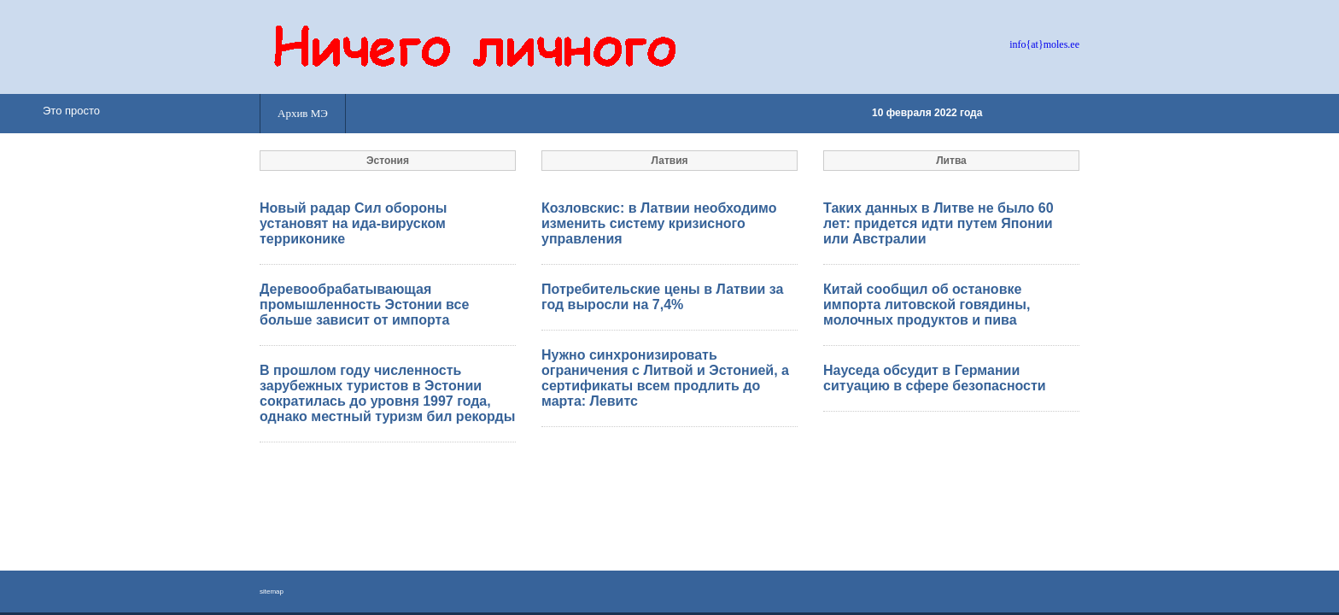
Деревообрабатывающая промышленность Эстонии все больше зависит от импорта (364, 304)
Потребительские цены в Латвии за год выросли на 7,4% (662, 297)
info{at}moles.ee (1044, 44)
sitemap (272, 591)
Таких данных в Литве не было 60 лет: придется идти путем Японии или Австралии (938, 223)
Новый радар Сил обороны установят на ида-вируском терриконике (353, 223)
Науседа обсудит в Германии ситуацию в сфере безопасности (934, 378)
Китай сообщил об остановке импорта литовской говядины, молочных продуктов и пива (926, 304)
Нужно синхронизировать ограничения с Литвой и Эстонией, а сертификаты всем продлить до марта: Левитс (665, 378)
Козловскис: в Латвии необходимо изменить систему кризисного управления (659, 223)
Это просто (71, 110)
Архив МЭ (303, 113)
